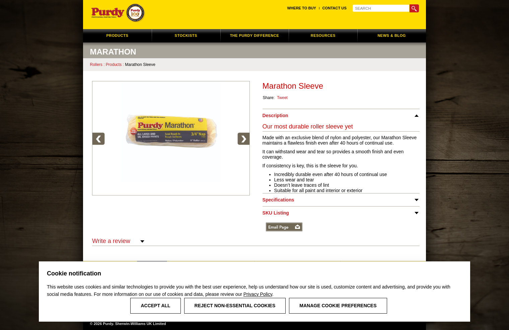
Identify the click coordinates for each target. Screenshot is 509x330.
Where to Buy (301, 8)
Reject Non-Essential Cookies (235, 305)
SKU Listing (276, 213)
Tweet (282, 97)
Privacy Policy (257, 294)
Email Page (284, 227)
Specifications (278, 199)
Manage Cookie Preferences (337, 305)
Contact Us (334, 8)
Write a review (118, 241)
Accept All (155, 305)
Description (275, 115)
